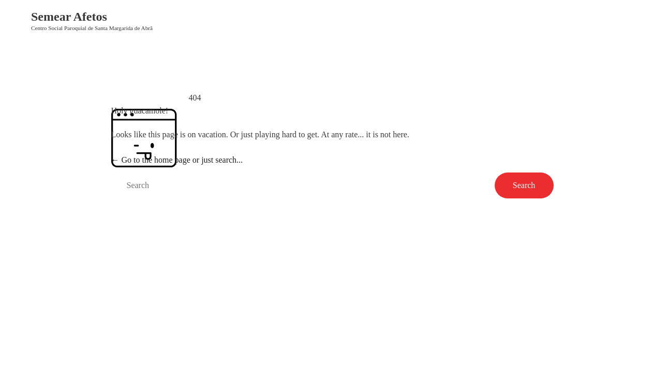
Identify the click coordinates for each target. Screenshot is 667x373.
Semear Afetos (69, 16)
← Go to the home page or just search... (177, 159)
